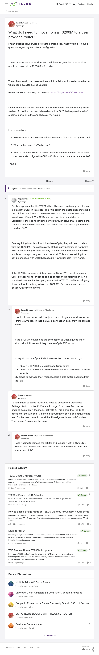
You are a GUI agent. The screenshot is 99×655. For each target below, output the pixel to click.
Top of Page (28, 647)
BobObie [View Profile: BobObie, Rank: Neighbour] (12, 505)
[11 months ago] (18, 524)
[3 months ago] (21, 585)
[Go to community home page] (21, 4)
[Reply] (86, 171)
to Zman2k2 (48, 436)
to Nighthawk (48, 310)
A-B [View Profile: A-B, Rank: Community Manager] (9, 524)
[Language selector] (63, 4)
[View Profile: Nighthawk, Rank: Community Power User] (14, 200)
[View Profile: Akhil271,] (11, 615)
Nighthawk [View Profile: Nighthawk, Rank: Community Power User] (22, 199)
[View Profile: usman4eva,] (11, 583)
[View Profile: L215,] (11, 604)
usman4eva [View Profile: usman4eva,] (33, 586)
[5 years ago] (19, 488)
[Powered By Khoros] (88, 649)
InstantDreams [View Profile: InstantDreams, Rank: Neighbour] (22, 23)
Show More (49, 635)
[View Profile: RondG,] (11, 625)
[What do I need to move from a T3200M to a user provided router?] (22, 202)
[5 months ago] (20, 543)
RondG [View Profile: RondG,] (31, 628)
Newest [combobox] (89, 181)
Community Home (12, 647)
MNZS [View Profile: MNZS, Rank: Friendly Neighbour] (11, 488)
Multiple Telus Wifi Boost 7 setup (33, 582)
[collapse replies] (5, 198)
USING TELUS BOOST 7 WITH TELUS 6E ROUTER (43, 613)
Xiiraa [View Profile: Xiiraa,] (31, 596)
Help (39, 647)
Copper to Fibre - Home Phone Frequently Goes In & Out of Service (52, 603)
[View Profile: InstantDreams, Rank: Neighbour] (11, 24)
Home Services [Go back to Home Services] (11, 11)
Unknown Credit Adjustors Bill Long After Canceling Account (48, 592)
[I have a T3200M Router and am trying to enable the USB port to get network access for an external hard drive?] (42, 500)
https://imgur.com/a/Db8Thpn (67, 92)
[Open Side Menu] (6, 4)
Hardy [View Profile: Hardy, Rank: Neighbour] (10, 563)
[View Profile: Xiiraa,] (11, 594)
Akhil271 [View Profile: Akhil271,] (32, 617)
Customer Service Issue (28, 624)
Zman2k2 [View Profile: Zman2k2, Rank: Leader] (22, 395)
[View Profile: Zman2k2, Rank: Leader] (14, 396)
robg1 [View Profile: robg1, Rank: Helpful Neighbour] (10, 543)
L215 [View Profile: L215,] (31, 607)
